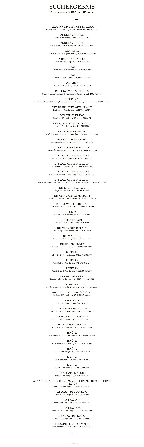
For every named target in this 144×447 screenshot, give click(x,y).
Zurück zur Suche (72, 444)
